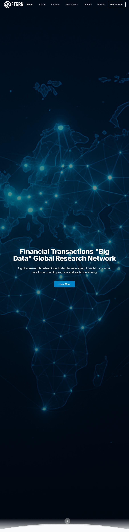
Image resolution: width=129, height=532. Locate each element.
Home (30, 4)
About (42, 4)
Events (88, 4)
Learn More (64, 284)
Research (72, 4)
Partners (55, 4)
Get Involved (116, 4)
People (101, 4)
